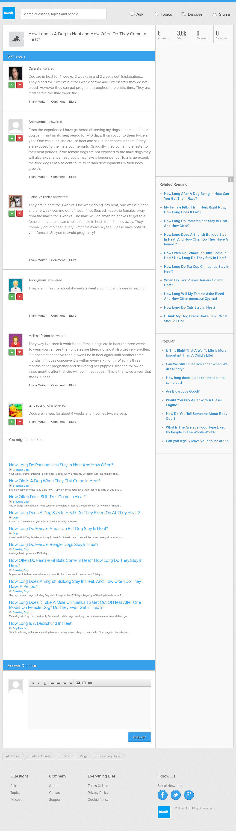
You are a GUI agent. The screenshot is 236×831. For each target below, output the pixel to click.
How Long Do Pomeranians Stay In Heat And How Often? (61, 465)
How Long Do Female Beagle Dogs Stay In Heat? (53, 544)
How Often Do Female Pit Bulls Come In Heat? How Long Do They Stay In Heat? (75, 563)
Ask (136, 14)
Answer (139, 737)
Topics (162, 14)
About (53, 786)
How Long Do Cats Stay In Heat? (189, 307)
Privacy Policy (98, 793)
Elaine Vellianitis (40, 197)
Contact (55, 793)
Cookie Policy (98, 800)
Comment (58, 102)
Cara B (34, 68)
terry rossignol (39, 405)
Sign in (221, 14)
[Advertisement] (82, 244)
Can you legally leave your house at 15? (197, 441)
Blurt (72, 102)
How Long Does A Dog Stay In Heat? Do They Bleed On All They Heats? (74, 512)
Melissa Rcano (39, 336)
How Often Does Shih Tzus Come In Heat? (47, 497)
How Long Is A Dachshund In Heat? (41, 623)
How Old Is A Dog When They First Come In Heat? (54, 481)
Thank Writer (38, 102)
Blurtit (9, 14)
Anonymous (38, 122)
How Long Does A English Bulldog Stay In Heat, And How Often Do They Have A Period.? (75, 584)
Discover (192, 14)
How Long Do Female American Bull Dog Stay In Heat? (58, 528)
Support (55, 800)
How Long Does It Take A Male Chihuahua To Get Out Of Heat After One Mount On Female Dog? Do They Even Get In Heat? (75, 605)
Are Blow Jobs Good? (183, 391)
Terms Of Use (98, 786)
